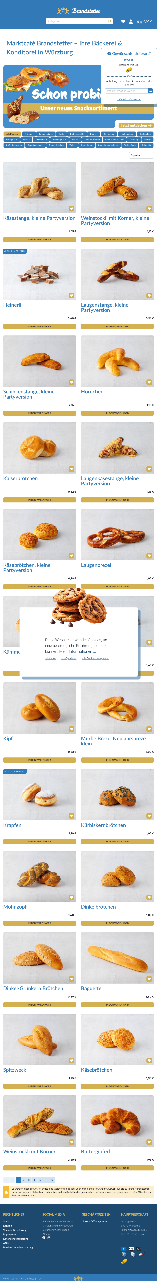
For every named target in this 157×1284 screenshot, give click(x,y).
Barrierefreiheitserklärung (18, 1247)
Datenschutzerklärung (15, 1239)
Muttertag (134, 139)
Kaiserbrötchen (20, 478)
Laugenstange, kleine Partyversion (105, 308)
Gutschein (146, 145)
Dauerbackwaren (35, 145)
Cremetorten (86, 145)
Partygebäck (11, 139)
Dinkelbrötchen (98, 907)
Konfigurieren (68, 658)
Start (6, 1221)
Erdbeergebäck (59, 139)
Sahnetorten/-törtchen (108, 145)
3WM (7, 1279)
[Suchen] (109, 21)
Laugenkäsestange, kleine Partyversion (110, 481)
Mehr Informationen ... (77, 651)
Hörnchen (92, 391)
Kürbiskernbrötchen (103, 825)
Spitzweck (14, 1070)
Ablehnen (50, 658)
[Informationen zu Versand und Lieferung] (109, 54)
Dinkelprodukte (77, 134)
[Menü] (7, 21)
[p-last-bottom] (52, 1180)
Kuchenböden (127, 134)
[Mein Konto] (131, 21)
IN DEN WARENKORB (39, 239)
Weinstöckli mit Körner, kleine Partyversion (115, 221)
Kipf (8, 738)
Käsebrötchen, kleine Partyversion (27, 568)
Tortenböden (130, 145)
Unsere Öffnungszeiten (95, 1221)
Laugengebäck (46, 134)
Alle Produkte (12, 134)
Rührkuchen (109, 134)
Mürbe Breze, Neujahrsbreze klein (113, 741)
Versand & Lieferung (14, 1230)
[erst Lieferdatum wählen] (126, 90)
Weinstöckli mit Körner (29, 1151)
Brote (61, 134)
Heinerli (12, 305)
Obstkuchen (145, 134)
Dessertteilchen (56, 145)
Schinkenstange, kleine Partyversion (29, 394)
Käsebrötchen (96, 1070)
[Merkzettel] (123, 21)
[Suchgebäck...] (76, 21)
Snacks (26, 139)
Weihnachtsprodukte (114, 139)
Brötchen (29, 134)
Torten (72, 145)
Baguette (91, 988)
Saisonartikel (41, 139)
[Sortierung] (141, 155)
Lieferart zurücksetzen (129, 99)
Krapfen (75, 139)
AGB (5, 1243)
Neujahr (147, 139)
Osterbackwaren (92, 139)
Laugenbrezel (96, 565)
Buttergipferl (95, 1151)
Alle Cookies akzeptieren (95, 658)
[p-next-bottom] (46, 1180)
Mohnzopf (15, 907)
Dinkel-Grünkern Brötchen (33, 988)
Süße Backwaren (14, 145)
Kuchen (93, 134)
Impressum (9, 1234)
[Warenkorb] (144, 21)
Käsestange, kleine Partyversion (39, 218)
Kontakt (7, 1226)
